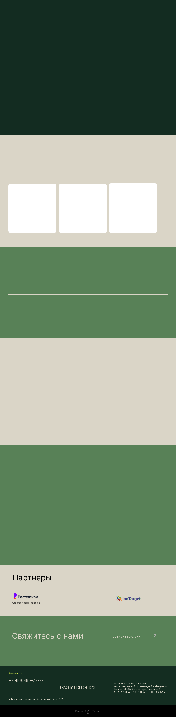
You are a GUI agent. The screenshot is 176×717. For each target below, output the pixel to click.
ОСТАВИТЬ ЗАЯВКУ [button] (126, 636)
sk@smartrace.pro (77, 687)
